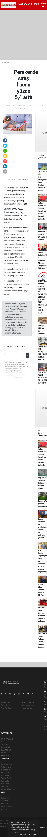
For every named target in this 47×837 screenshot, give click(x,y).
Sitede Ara (5, 798)
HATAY (4, 742)
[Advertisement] (23, 35)
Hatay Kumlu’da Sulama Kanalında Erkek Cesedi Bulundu (42, 211)
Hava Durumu (6, 764)
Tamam (32, 834)
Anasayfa (5, 62)
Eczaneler (5, 773)
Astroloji (4, 809)
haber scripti (5, 831)
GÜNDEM (4, 753)
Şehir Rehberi (6, 786)
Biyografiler (5, 804)
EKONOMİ (5, 756)
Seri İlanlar (5, 784)
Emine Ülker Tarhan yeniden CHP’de (41, 589)
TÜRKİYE (4, 744)
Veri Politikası (6, 708)
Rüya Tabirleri (6, 806)
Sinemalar (5, 781)
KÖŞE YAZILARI (25, 4)
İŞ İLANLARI (5, 747)
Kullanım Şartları (28, 702)
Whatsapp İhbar (28, 705)
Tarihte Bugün (6, 778)
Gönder (28, 355)
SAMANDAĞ (6, 750)
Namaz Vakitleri (7, 770)
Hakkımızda (5, 702)
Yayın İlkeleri (6, 705)
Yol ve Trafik (6, 767)
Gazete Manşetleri (8, 789)
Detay (23, 834)
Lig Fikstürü (5, 775)
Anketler (4, 801)
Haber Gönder (27, 708)
